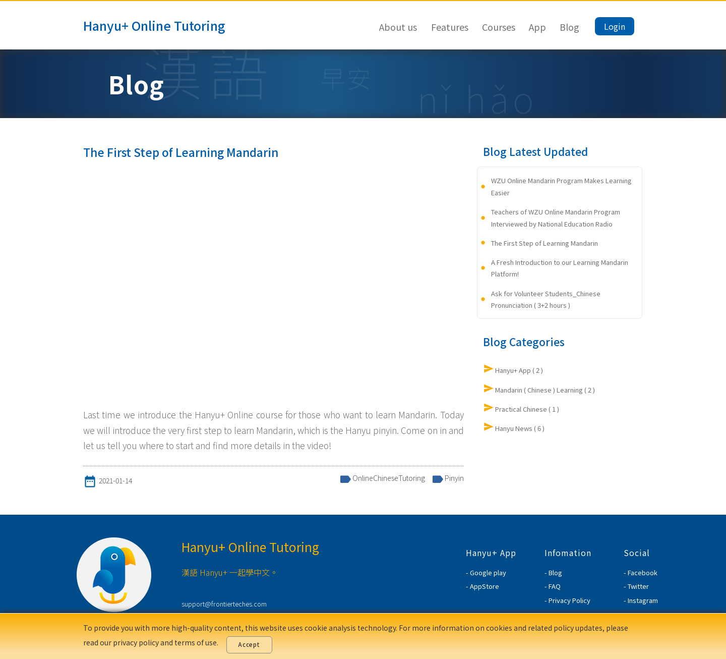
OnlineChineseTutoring (388, 478)
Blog (569, 26)
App (537, 26)
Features (449, 26)
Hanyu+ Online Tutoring (154, 25)
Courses (498, 26)
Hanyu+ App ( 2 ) (519, 370)
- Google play (486, 572)
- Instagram (641, 600)
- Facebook (640, 572)
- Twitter (636, 586)
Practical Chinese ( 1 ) (527, 409)
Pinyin (454, 478)
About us (398, 26)
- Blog (553, 572)
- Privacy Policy (567, 600)
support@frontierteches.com (224, 604)
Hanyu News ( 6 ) (519, 428)
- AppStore (482, 586)
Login (614, 26)
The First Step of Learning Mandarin (544, 243)
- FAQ (552, 586)
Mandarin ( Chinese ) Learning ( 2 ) (545, 390)
